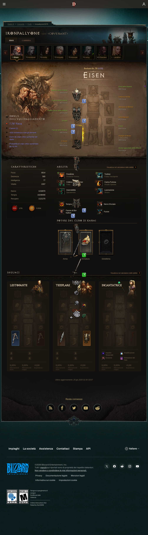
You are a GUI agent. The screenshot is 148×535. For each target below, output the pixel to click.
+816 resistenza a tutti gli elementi (21, 132)
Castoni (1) (12, 128)
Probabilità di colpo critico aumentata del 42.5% (22, 145)
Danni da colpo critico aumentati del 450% (21, 138)
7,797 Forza (14, 124)
